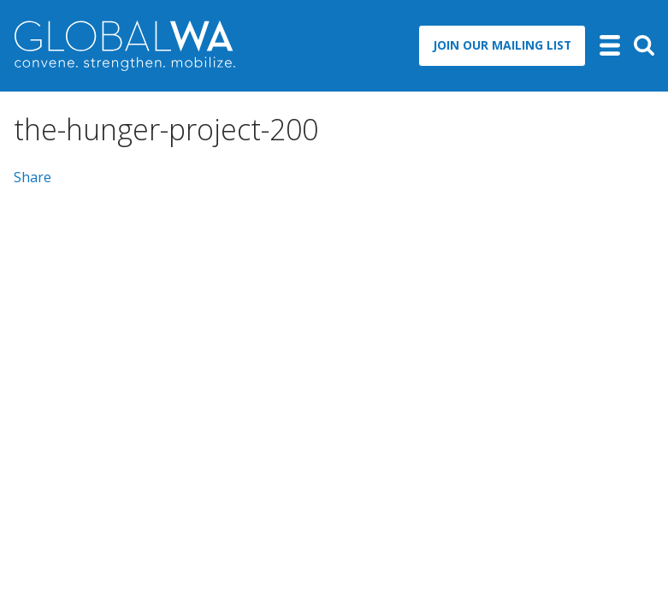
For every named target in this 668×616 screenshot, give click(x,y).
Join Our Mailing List (502, 45)
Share (32, 177)
